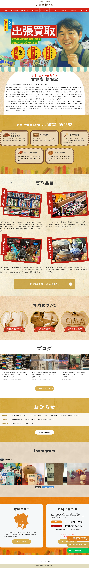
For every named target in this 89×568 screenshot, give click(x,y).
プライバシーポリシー (44, 561)
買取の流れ (35, 10)
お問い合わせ (74, 10)
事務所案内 (64, 10)
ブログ (54, 10)
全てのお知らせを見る (44, 432)
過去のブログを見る (44, 388)
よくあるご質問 (44, 10)
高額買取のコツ (25, 10)
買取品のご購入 (84, 10)
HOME (5, 10)
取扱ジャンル (14, 10)
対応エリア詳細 (21, 541)
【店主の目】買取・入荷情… (15, 379)
